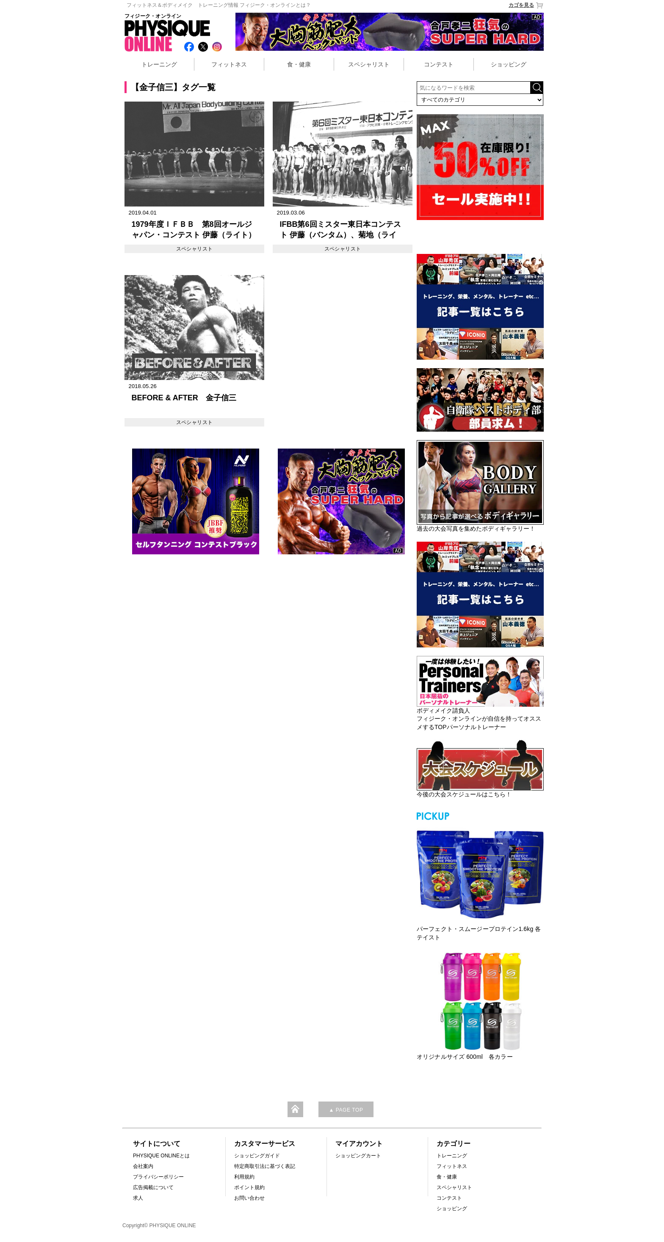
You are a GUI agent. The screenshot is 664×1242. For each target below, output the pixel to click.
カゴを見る (526, 5)
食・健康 (299, 64)
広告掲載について (153, 1187)
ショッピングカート (358, 1156)
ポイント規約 (249, 1187)
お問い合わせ (249, 1198)
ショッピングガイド (257, 1156)
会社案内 (143, 1166)
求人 (138, 1198)
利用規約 (244, 1177)
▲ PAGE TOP (346, 1110)
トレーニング (159, 64)
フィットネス (229, 64)
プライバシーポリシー (158, 1177)
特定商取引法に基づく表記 (264, 1166)
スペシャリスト (369, 64)
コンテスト (439, 64)
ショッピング (508, 64)
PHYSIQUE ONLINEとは (161, 1156)
